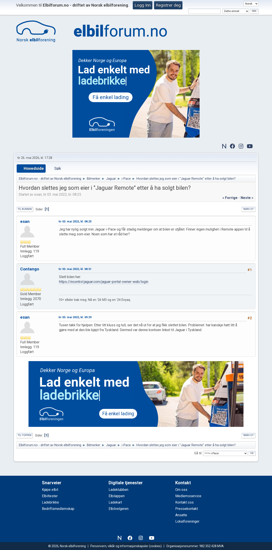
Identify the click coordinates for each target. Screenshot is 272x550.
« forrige (230, 198)
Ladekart (115, 502)
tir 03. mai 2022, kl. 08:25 (75, 221)
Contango (29, 268)
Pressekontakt (186, 509)
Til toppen (24, 435)
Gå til (197, 453)
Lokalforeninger (187, 521)
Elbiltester (50, 496)
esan (25, 221)
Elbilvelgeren (119, 509)
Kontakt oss (184, 502)
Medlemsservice (188, 496)
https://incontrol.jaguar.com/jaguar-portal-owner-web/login (103, 282)
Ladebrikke (50, 502)
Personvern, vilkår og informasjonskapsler (119, 546)
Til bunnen (25, 209)
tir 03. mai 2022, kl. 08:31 (75, 269)
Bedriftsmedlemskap (58, 509)
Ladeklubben (118, 490)
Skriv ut (248, 209)
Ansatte (181, 515)
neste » (247, 198)
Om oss (181, 490)
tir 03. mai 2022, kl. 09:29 (75, 317)
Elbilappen (117, 496)
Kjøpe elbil (50, 490)
